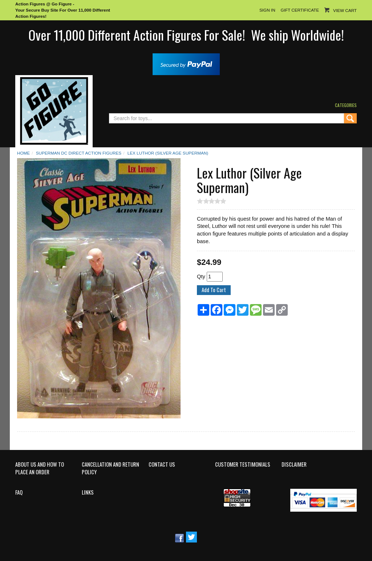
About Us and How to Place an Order (39, 468)
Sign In (267, 10)
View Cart (345, 10)
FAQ (19, 492)
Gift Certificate (300, 10)
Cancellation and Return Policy (110, 468)
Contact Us (162, 464)
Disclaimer (294, 464)
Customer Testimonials (242, 464)
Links (88, 492)
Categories (346, 105)
